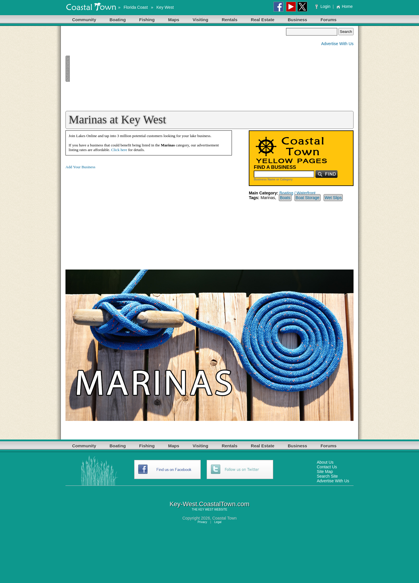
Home (344, 6)
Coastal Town (224, 518)
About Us (325, 462)
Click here (119, 150)
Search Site (327, 476)
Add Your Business (80, 167)
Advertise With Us (337, 43)
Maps (173, 19)
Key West (165, 7)
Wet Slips (333, 197)
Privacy (202, 522)
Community (84, 19)
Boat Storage (307, 197)
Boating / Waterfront (297, 193)
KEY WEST (205, 509)
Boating (118, 19)
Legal (217, 522)
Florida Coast (136, 7)
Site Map (325, 471)
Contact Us (327, 467)
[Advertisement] (176, 68)
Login (323, 6)
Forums (329, 19)
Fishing (147, 19)
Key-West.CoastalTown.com (210, 504)
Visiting (200, 19)
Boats (285, 197)
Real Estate (262, 19)
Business (297, 19)
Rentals (229, 19)
